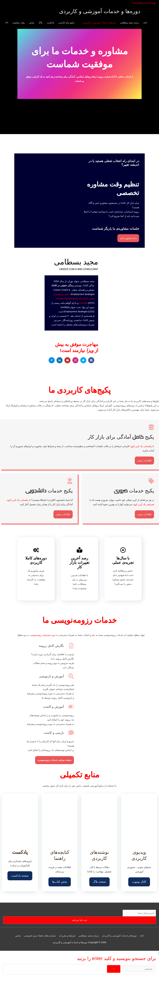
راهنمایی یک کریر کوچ (141, 446)
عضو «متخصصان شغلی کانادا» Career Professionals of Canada (73, 298)
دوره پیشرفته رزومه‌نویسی (43, 635)
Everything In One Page (143, 3)
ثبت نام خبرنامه (79, 920)
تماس (18, 935)
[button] (130, 1)
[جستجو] (113, 969)
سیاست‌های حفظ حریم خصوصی (40, 935)
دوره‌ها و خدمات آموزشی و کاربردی (99, 12)
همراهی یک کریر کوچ (144, 504)
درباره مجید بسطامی (88, 935)
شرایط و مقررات (67, 935)
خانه (142, 935)
